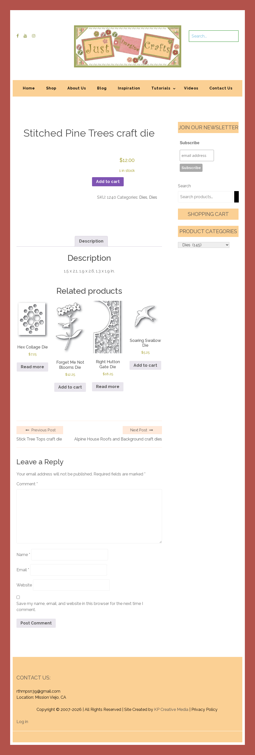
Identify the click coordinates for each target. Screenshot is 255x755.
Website (24, 585)
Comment (27, 484)
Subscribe (189, 143)
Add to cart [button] (70, 387)
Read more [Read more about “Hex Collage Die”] (32, 366)
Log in (22, 721)
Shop (51, 88)
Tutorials (160, 88)
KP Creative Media (171, 709)
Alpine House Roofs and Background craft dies (118, 439)
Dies (143, 197)
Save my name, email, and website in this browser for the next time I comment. (79, 606)
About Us (76, 88)
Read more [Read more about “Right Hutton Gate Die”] (107, 386)
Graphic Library (180, 734)
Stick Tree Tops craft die (39, 439)
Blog (102, 88)
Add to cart (108, 181)
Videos (191, 88)
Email (22, 569)
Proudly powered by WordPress (90, 734)
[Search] (236, 196)
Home (29, 88)
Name (23, 554)
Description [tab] (91, 241)
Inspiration (129, 88)
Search (184, 185)
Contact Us (220, 88)
